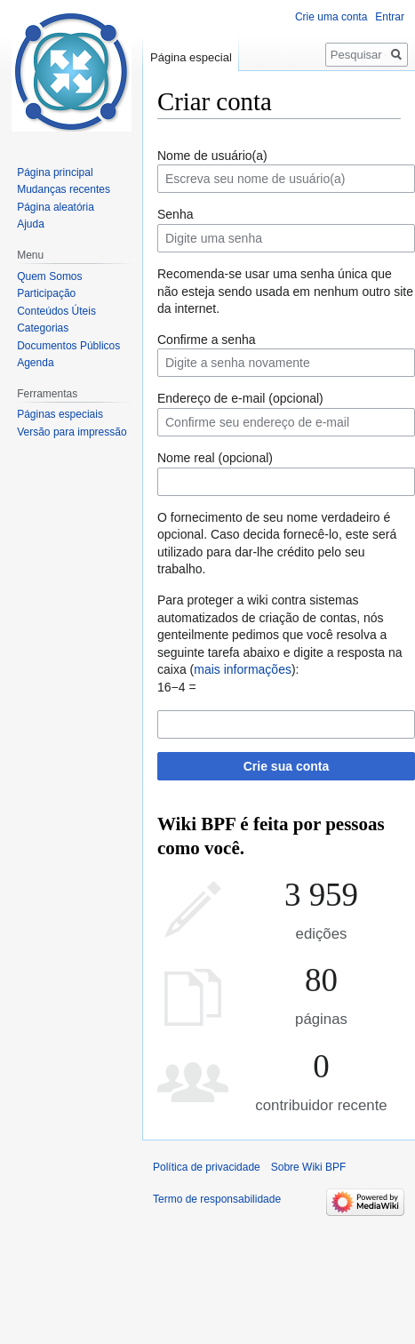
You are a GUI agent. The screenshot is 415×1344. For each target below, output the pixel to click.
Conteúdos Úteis (56, 311)
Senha (175, 214)
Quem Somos (49, 276)
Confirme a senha (206, 339)
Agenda (35, 362)
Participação (46, 293)
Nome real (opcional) (215, 458)
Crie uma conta (331, 17)
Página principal (54, 172)
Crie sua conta (286, 766)
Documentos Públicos (68, 346)
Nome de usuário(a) (212, 155)
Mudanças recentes (63, 189)
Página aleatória (55, 207)
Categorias (42, 328)
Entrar (389, 17)
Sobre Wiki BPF (309, 1167)
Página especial (191, 57)
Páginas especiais (60, 414)
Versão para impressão (71, 432)
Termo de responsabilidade (217, 1199)
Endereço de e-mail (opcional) (240, 398)
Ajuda (30, 224)
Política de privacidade (206, 1167)
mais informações (242, 669)
